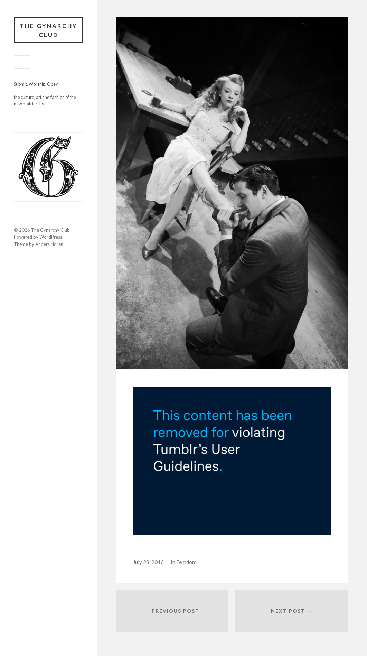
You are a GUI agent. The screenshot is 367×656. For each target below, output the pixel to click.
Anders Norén (49, 244)
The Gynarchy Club (48, 30)
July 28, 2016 (148, 562)
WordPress (50, 237)
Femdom (186, 562)
